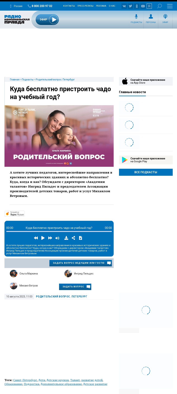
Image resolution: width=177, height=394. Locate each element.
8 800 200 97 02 (42, 6)
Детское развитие (95, 384)
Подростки (31, 384)
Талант (75, 380)
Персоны (151, 22)
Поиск (159, 6)
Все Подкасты (145, 172)
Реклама (101, 6)
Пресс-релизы (85, 6)
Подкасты (136, 22)
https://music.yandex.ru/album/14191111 (24, 213)
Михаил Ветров (29, 285)
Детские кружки (58, 380)
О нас (112, 6)
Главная (15, 79)
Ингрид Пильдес (83, 273)
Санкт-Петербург (25, 380)
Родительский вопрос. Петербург (55, 79)
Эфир (165, 22)
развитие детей (92, 380)
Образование (13, 384)
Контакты (69, 6)
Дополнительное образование (61, 384)
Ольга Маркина (29, 273)
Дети (41, 380)
